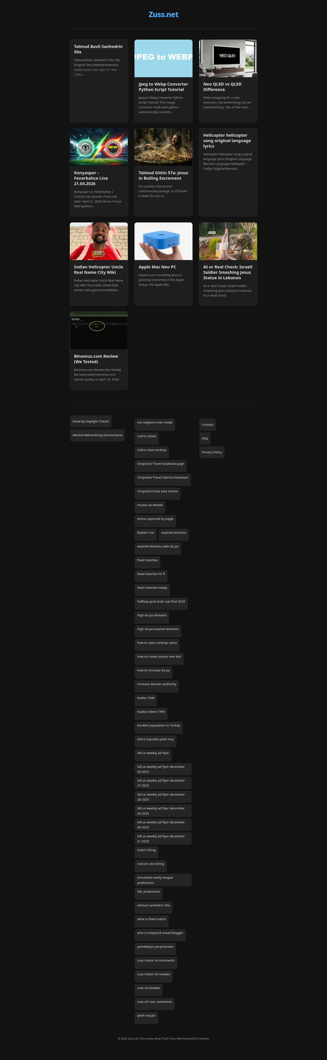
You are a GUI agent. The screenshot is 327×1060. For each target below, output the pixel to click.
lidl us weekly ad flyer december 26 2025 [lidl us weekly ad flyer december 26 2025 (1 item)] (161, 769)
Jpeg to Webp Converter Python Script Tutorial (163, 86)
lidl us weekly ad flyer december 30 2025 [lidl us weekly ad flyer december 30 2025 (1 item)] (161, 824)
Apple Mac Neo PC (157, 267)
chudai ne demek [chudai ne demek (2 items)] (150, 505)
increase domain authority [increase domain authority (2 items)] (156, 684)
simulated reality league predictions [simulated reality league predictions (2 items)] (155, 879)
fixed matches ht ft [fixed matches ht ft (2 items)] (151, 574)
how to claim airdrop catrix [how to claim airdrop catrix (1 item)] (157, 643)
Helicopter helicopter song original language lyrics (227, 140)
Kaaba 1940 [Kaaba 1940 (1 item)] (146, 698)
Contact (207, 424)
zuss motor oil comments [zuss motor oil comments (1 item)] (156, 960)
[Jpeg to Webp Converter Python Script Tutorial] (163, 58)
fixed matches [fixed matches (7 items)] (147, 560)
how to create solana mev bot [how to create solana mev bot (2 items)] (159, 656)
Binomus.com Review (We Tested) (96, 358)
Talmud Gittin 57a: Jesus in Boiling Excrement (163, 175)
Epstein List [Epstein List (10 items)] (145, 532)
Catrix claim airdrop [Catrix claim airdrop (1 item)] (151, 450)
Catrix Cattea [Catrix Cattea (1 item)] (146, 436)
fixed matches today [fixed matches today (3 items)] (152, 587)
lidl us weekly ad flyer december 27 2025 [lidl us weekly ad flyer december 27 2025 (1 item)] (161, 782)
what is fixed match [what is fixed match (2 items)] (151, 919)
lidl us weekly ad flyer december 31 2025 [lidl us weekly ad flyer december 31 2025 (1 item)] (161, 838)
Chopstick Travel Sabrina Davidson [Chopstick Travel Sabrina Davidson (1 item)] (162, 477)
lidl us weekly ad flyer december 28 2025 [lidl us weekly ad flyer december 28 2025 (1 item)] (161, 796)
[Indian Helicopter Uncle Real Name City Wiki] (99, 241)
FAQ (205, 438)
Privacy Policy (212, 452)
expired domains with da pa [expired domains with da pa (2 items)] (158, 546)
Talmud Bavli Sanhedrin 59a (98, 49)
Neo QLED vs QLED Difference (222, 86)
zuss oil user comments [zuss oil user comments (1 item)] (154, 1001)
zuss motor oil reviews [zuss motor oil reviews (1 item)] (153, 974)
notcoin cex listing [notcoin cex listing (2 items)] (150, 864)
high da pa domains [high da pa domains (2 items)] (152, 615)
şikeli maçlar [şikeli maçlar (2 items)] (146, 1015)
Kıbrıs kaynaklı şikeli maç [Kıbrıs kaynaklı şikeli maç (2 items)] (155, 739)
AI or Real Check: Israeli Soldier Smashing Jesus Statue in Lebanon (227, 272)
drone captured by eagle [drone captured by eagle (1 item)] (155, 519)
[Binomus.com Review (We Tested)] (99, 330)
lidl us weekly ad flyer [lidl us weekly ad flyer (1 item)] (153, 753)
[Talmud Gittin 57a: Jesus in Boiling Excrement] (163, 147)
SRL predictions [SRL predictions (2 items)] (148, 891)
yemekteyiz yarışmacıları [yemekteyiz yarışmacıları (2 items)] (155, 946)
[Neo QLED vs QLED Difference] (228, 58)
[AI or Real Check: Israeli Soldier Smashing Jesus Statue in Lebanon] (228, 241)
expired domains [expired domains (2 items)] (173, 532)
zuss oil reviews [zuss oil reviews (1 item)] (148, 988)
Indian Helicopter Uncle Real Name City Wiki (98, 269)
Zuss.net (163, 14)
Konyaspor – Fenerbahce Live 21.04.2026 (91, 178)
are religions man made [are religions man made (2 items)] (154, 422)
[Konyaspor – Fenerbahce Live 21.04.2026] (99, 147)
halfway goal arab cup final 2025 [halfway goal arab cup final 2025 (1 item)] (161, 601)
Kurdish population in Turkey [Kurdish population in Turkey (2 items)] (158, 725)
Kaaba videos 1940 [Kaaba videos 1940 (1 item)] (151, 711)
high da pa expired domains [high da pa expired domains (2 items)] (158, 629)
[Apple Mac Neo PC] (163, 241)
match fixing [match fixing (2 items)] (146, 850)
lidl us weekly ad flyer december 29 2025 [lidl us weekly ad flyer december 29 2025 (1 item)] (161, 810)
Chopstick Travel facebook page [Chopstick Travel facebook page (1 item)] (160, 463)
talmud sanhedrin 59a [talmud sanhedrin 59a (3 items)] (153, 905)
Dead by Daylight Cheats (91, 421)
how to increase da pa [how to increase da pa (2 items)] (153, 670)
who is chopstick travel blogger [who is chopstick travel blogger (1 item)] (160, 933)
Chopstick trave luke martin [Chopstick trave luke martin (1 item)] (157, 491)
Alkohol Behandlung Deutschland (97, 435)
